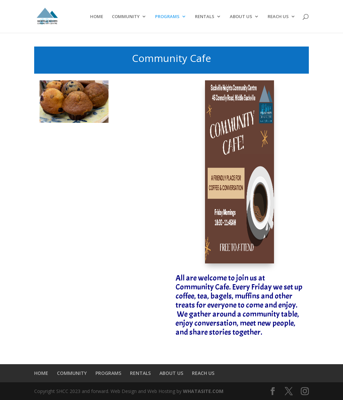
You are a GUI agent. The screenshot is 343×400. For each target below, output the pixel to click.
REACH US (278, 16)
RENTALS (204, 16)
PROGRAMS (167, 16)
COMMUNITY (126, 16)
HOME (96, 16)
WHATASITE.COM (203, 391)
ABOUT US (241, 16)
